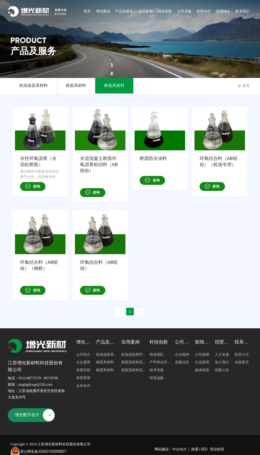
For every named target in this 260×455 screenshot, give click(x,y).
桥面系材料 (114, 85)
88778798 (51, 378)
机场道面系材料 (33, 85)
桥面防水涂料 (153, 158)
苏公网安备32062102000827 (38, 451)
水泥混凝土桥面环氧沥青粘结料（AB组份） (99, 164)
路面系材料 (76, 85)
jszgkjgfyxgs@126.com (35, 384)
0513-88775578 (30, 378)
